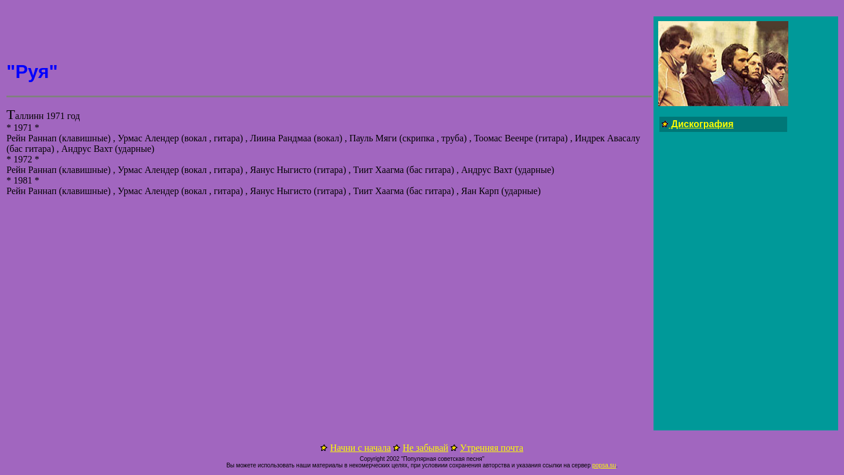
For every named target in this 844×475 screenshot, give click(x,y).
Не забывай (425, 448)
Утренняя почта (491, 448)
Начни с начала (360, 448)
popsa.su (604, 465)
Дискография (701, 124)
